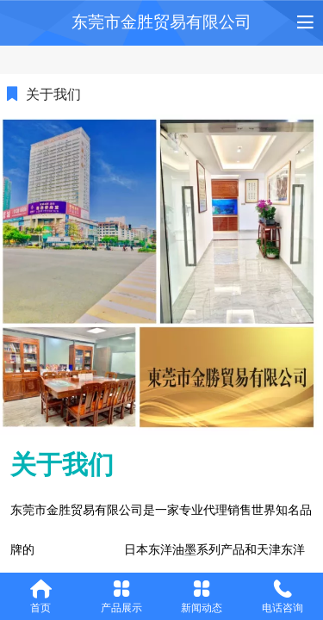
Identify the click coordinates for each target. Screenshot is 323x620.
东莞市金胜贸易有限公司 (161, 22)
